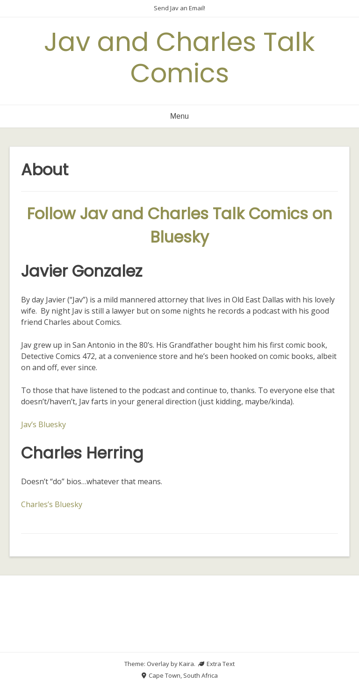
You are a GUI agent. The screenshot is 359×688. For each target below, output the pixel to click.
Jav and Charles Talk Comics (179, 57)
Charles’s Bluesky (51, 504)
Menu (179, 116)
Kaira (186, 663)
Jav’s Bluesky (43, 424)
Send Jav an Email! (179, 8)
